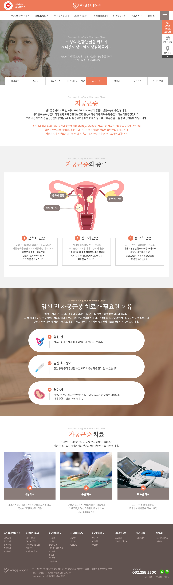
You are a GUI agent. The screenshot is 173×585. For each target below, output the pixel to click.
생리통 (35, 80)
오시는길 (7, 551)
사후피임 (73, 541)
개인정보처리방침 (162, 576)
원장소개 (7, 541)
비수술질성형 (119, 15)
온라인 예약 (136, 15)
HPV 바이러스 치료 (76, 80)
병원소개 (7, 538)
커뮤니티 (151, 15)
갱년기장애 (157, 80)
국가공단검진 (31, 538)
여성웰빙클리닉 (101, 15)
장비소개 (7, 544)
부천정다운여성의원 (20, 15)
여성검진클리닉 (42, 15)
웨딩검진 (29, 548)
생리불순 (15, 80)
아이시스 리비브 (121, 541)
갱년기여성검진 (32, 551)
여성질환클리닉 (61, 15)
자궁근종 (96, 80)
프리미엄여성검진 (33, 544)
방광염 (117, 80)
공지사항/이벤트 (162, 538)
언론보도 (159, 541)
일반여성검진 (31, 541)
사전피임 (73, 538)
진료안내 (7, 548)
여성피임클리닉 (81, 15)
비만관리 (95, 544)
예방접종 (95, 541)
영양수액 (95, 538)
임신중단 (73, 544)
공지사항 (148, 576)
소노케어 (118, 538)
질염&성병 (56, 80)
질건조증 (137, 80)
